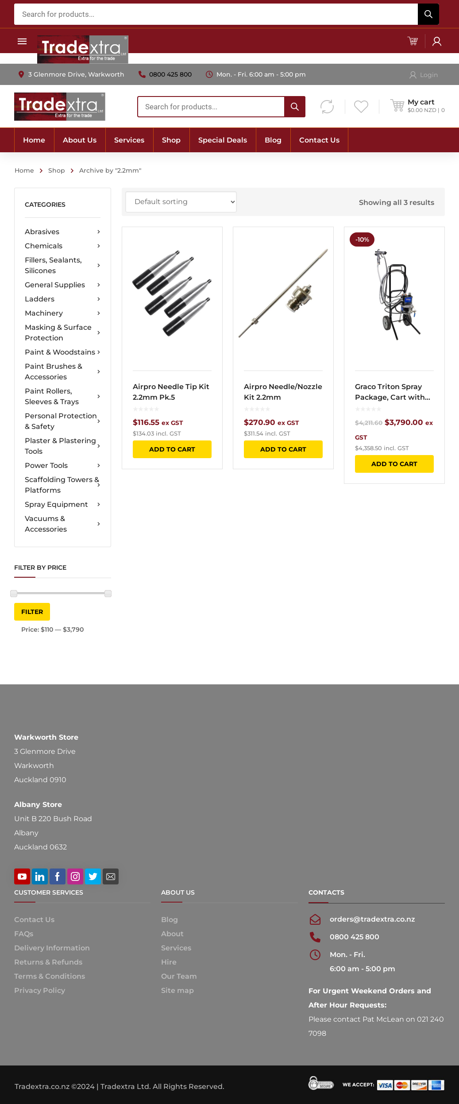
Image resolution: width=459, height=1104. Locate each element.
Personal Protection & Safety (62, 421)
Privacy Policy (39, 990)
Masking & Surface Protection (62, 332)
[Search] (428, 14)
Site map (177, 990)
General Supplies (62, 285)
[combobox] (226, 14)
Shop (56, 170)
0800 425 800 (170, 74)
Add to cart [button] (172, 449)
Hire (169, 962)
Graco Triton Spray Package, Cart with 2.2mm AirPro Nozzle (393, 392)
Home (24, 170)
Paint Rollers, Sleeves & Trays (62, 396)
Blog (169, 919)
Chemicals (62, 246)
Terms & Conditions (49, 976)
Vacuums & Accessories (62, 523)
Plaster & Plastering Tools (62, 445)
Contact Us (34, 919)
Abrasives (62, 232)
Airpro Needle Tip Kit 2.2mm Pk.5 (171, 391)
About (172, 934)
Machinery (62, 313)
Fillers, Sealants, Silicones (62, 265)
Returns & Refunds (48, 962)
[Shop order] (181, 201)
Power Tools (62, 466)
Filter (32, 612)
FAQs (23, 934)
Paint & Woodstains (62, 352)
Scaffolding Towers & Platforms (62, 484)
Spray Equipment (62, 505)
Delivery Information (52, 948)
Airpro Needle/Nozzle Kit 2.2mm (283, 391)
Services (176, 948)
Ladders (62, 299)
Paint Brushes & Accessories (62, 371)
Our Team (179, 976)
